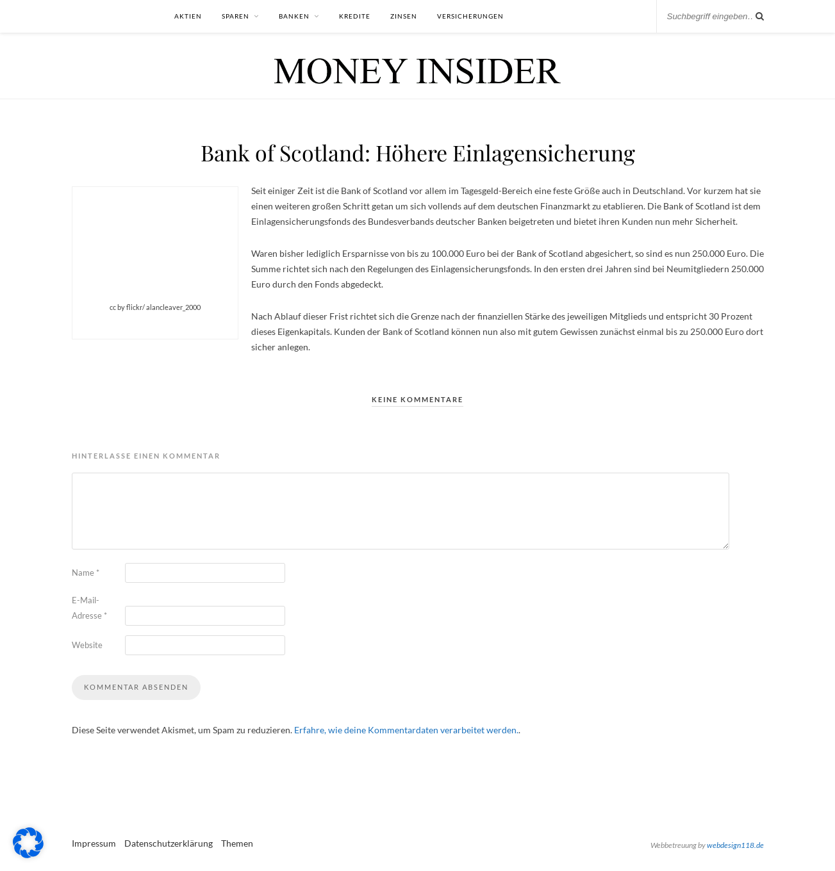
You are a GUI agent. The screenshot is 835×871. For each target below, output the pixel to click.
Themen (237, 843)
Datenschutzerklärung (168, 843)
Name (85, 572)
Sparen (235, 16)
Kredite (354, 16)
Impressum (94, 843)
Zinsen (403, 16)
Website (87, 645)
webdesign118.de (735, 845)
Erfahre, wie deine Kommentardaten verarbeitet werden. (406, 729)
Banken (294, 16)
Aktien (188, 16)
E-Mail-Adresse (89, 608)
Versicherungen (470, 16)
